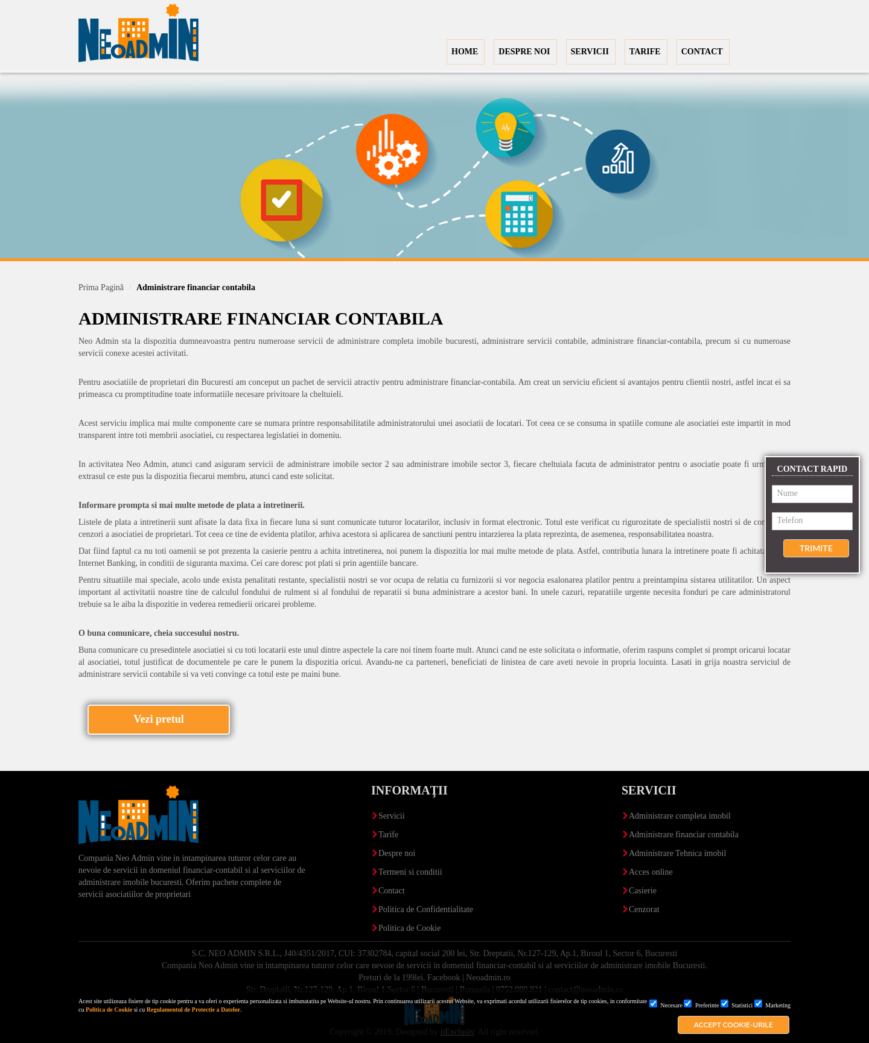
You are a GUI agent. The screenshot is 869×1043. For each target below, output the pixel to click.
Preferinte (701, 1005)
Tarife (388, 834)
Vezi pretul (158, 719)
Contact (391, 890)
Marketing (772, 1005)
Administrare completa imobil (680, 815)
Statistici (737, 1005)
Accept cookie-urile (733, 1024)
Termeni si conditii (410, 872)
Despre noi (396, 853)
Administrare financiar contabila (684, 834)
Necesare (666, 1005)
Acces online (651, 872)
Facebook (443, 977)
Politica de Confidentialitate (425, 909)
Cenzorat (644, 909)
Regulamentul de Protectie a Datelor (193, 1009)
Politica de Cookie (109, 1009)
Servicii (391, 815)
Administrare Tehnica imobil (677, 853)
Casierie (643, 890)
